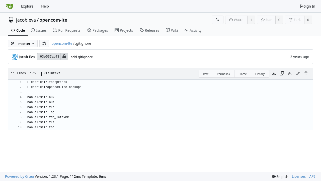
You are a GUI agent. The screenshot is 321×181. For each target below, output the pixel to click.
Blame (242, 74)
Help (45, 6)
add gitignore (82, 57)
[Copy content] (282, 73)
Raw (205, 74)
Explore (27, 6)
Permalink (223, 74)
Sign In (307, 6)
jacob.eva (26, 19)
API (312, 176)
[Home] (10, 6)
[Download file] (274, 73)
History (260, 74)
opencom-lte (53, 19)
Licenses (299, 176)
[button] (44, 43)
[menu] (280, 176)
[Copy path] (94, 43)
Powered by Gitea (19, 176)
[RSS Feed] (217, 20)
